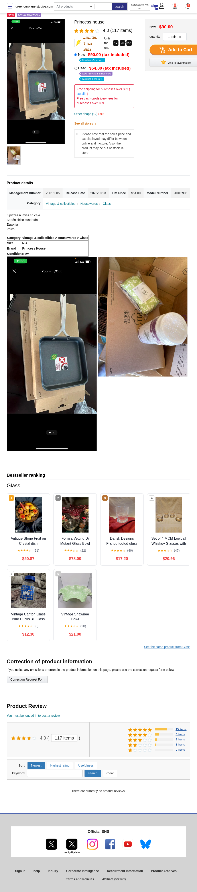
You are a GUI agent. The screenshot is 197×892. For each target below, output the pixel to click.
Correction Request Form (27, 679)
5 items (180, 734)
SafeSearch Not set (139, 6)
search (119, 6)
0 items (180, 749)
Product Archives (164, 871)
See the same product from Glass (167, 647)
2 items (180, 739)
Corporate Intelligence (82, 871)
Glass (107, 203)
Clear (110, 773)
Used (105, 73)
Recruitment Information (125, 871)
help (36, 871)
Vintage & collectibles (60, 203)
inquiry (53, 871)
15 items (180, 729)
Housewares (89, 203)
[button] (187, 6)
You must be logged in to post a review (33, 715)
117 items (64, 738)
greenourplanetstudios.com (34, 6)
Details (81, 94)
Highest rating (59, 765)
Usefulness (86, 765)
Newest (36, 765)
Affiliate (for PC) (114, 879)
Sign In (154, 7)
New (104, 57)
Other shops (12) (90, 114)
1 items (180, 744)
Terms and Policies (80, 879)
